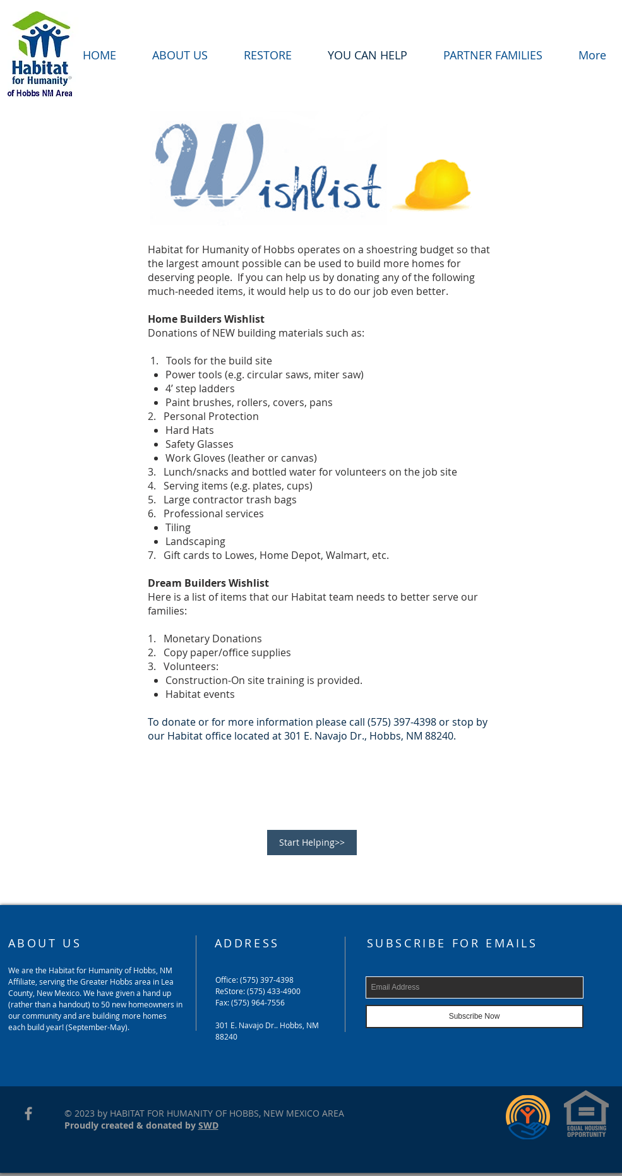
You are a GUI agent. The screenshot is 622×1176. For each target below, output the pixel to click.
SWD (208, 1125)
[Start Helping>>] (312, 842)
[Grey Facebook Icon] (28, 1113)
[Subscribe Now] (474, 1016)
